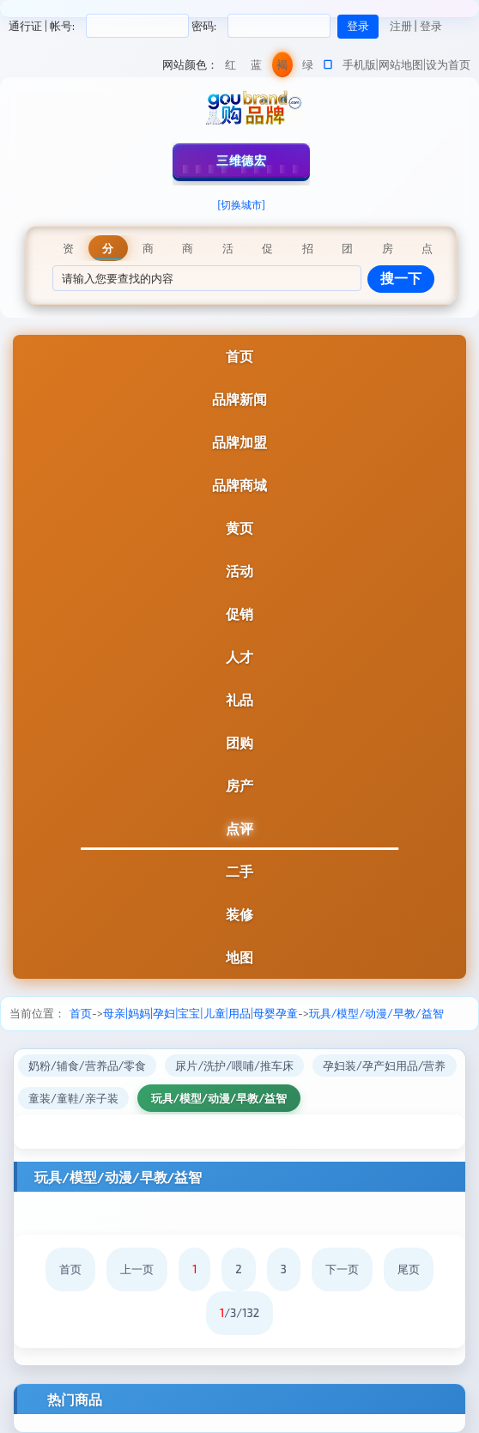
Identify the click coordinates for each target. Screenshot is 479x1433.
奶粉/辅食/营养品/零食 (87, 1065)
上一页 (137, 1269)
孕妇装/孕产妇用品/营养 (384, 1065)
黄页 (239, 527)
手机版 (359, 64)
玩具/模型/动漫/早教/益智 (376, 1013)
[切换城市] (241, 204)
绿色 (307, 67)
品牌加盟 (239, 442)
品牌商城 (239, 485)
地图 (239, 957)
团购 (239, 742)
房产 (239, 785)
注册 (401, 26)
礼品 (239, 699)
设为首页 (448, 64)
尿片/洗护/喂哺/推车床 (234, 1065)
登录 (431, 26)
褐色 (282, 67)
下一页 (342, 1269)
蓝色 (256, 67)
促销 (239, 613)
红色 (230, 67)
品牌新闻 (239, 399)
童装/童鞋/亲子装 (73, 1098)
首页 (239, 356)
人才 (239, 656)
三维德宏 (241, 160)
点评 (239, 828)
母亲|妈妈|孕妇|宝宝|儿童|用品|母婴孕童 (200, 1013)
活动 (239, 570)
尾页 (408, 1269)
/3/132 (239, 1313)
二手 (239, 871)
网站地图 (401, 64)
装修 (239, 914)
